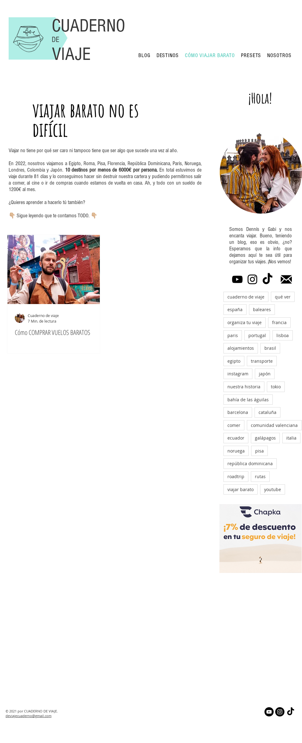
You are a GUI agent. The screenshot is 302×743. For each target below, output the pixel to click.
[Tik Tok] (267, 279)
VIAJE (71, 54)
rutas (260, 476)
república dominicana (250, 463)
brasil (270, 348)
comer (233, 425)
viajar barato (240, 489)
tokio (276, 387)
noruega (236, 451)
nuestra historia (243, 387)
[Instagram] (252, 279)
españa (235, 309)
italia (291, 438)
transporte (262, 361)
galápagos (265, 438)
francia (279, 322)
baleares (262, 309)
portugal (257, 335)
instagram (237, 374)
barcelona (237, 412)
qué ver (283, 297)
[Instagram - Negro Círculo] (279, 711)
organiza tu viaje (244, 322)
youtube (272, 489)
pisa (259, 451)
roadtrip (235, 476)
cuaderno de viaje (245, 297)
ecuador (235, 438)
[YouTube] (237, 279)
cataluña (267, 412)
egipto (233, 361)
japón (265, 374)
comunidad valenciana (274, 425)
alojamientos (240, 348)
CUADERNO (88, 25)
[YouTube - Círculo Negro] (269, 711)
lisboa (282, 335)
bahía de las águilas (248, 400)
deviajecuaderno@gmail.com (28, 715)
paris (232, 335)
